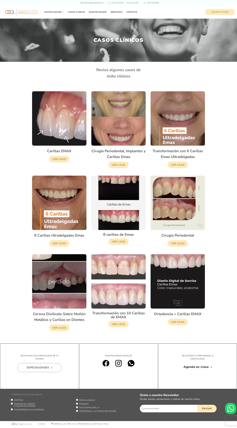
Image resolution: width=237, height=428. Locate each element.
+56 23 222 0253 (132, 3)
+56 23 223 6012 (117, 3)
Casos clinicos (76, 12)
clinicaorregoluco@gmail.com (93, 3)
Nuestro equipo (98, 12)
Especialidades (54, 12)
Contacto (131, 12)
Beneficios (116, 12)
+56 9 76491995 (152, 3)
